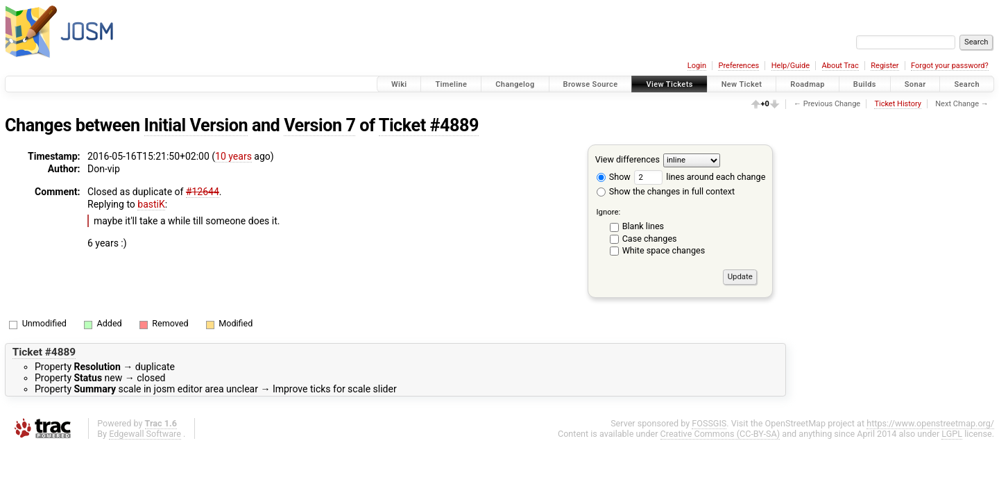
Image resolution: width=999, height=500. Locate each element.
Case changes (649, 238)
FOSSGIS (709, 423)
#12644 (202, 191)
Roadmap (807, 84)
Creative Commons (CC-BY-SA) (720, 433)
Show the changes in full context (666, 191)
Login (697, 65)
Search (967, 84)
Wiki (399, 84)
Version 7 (319, 125)
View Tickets (669, 84)
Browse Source (590, 84)
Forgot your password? (950, 65)
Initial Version (196, 125)
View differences (627, 159)
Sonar (915, 84)
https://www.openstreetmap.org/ (930, 423)
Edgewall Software (145, 433)
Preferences (738, 65)
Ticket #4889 (429, 125)
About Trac (840, 65)
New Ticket (742, 84)
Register (884, 65)
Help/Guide (790, 65)
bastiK (150, 204)
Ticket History (897, 103)
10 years (233, 156)
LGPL (951, 433)
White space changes (664, 250)
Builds (864, 84)
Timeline (451, 84)
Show (614, 177)
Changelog (514, 84)
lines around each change (699, 177)
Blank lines (643, 226)
